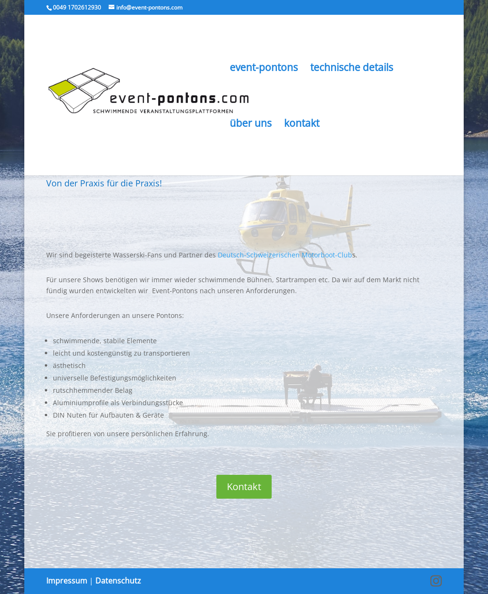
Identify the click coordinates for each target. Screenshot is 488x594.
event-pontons (264, 69)
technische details (351, 69)
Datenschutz (118, 580)
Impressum (66, 580)
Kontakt (244, 486)
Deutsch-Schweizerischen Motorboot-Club (285, 254)
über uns (251, 125)
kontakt (301, 125)
